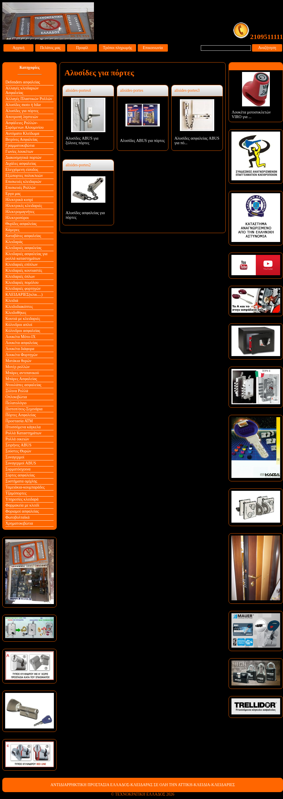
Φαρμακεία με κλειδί (22, 505)
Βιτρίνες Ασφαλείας (21, 139)
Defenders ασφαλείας (22, 82)
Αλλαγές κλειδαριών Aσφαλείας (22, 90)
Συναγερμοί (14, 457)
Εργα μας (13, 194)
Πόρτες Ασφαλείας (20, 415)
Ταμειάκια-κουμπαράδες (25, 487)
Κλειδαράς (14, 242)
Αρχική (18, 48)
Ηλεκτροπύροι (17, 218)
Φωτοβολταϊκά (17, 517)
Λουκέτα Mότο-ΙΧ (20, 337)
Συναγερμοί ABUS (20, 463)
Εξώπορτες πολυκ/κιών (24, 175)
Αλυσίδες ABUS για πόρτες (142, 140)
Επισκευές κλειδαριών (23, 181)
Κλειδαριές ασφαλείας (23, 248)
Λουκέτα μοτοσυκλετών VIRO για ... (251, 114)
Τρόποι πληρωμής (117, 48)
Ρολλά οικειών (17, 439)
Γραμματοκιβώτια (19, 145)
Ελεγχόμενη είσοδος (21, 169)
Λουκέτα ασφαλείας (21, 343)
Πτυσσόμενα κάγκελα (23, 427)
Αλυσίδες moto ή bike (23, 105)
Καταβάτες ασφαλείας (23, 236)
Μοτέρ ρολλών (17, 367)
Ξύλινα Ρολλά (16, 391)
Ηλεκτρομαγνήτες (19, 212)
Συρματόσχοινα (17, 469)
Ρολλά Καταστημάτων (23, 433)
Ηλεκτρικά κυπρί (19, 200)
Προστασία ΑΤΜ (19, 421)
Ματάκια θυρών (18, 361)
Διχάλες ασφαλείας (20, 163)
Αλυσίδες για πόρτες (21, 111)
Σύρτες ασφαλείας (20, 475)
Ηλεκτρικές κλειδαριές (23, 206)
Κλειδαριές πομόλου (21, 282)
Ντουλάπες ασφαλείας (23, 385)
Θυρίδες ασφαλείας (21, 224)
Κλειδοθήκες (15, 312)
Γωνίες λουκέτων (19, 151)
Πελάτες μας (50, 48)
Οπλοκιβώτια (16, 397)
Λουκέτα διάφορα (19, 349)
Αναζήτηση (267, 48)
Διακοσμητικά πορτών (23, 157)
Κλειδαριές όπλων (20, 276)
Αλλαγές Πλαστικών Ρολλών (28, 99)
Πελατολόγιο (15, 403)
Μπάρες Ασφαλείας (21, 379)
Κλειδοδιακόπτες (19, 306)
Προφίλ (82, 48)
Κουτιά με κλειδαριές (22, 319)
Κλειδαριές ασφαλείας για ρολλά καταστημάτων (26, 256)
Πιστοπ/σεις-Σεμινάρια (23, 409)
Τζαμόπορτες (16, 493)
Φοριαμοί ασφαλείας (22, 511)
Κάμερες (12, 230)
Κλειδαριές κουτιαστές (23, 270)
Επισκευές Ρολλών (20, 187)
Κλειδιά (11, 300)
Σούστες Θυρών (18, 451)
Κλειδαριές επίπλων (21, 264)
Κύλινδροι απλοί (18, 325)
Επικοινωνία (153, 48)
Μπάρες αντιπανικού (22, 373)
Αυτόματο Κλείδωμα (22, 133)
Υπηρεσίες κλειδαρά (21, 499)
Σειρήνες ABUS (18, 445)
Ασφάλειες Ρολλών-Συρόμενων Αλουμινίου (24, 125)
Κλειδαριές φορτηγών (23, 288)
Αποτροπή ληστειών (21, 117)
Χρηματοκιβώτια (19, 523)
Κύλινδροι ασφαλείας (22, 331)
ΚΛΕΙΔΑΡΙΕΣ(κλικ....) (24, 294)
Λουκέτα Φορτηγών (21, 355)
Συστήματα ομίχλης (21, 481)
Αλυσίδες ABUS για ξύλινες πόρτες (82, 140)
